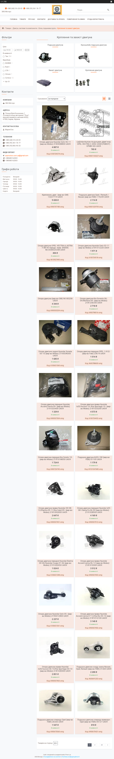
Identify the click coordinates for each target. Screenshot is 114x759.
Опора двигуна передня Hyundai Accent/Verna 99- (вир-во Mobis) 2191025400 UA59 (55, 406)
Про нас (31, 19)
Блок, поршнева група (47, 28)
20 (102, 745)
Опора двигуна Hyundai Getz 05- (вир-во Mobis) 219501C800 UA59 (55, 615)
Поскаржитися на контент (52, 757)
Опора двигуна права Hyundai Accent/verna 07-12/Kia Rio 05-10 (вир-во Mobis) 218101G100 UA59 (93, 616)
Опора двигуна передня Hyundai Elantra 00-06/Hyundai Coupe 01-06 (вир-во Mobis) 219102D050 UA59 (55, 563)
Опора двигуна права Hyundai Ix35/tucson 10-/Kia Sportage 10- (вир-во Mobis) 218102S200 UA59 (93, 406)
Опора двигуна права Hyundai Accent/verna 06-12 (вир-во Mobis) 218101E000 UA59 (93, 563)
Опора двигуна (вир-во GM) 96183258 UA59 (55, 299)
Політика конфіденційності (71, 757)
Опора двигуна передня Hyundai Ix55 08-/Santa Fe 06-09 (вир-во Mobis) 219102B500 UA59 (93, 510)
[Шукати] (108, 10)
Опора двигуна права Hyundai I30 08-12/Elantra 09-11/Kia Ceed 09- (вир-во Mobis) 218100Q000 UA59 (55, 510)
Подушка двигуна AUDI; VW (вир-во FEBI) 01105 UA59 (94, 458)
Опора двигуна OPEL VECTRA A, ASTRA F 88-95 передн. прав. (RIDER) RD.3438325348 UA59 (55, 248)
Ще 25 (7, 81)
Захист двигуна (55, 70)
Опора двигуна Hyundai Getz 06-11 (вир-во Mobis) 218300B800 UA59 (55, 143)
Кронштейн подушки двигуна (94, 45)
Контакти (41, 19)
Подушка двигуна (55, 45)
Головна (13, 19)
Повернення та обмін (76, 19)
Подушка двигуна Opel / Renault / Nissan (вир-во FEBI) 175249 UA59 (93, 196)
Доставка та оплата (56, 19)
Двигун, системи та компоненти (25, 28)
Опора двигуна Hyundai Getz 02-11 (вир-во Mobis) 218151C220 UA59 (93, 247)
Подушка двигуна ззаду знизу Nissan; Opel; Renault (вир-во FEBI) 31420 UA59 (93, 668)
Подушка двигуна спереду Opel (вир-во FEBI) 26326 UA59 (55, 721)
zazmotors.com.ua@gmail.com (16, 156)
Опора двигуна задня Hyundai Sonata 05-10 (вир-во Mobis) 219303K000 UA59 (55, 353)
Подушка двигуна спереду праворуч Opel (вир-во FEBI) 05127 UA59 (93, 721)
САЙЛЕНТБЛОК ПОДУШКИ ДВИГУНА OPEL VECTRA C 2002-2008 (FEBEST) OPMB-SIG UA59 (94, 144)
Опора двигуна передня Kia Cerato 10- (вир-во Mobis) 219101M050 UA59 (55, 458)
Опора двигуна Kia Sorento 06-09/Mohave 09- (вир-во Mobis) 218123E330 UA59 (93, 300)
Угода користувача (95, 19)
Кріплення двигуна (93, 70)
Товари (23, 19)
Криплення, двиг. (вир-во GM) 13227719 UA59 (55, 196)
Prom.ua (68, 755)
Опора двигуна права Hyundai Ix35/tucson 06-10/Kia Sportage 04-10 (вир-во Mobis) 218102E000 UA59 (55, 669)
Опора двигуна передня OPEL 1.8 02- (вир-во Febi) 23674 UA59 (93, 352)
